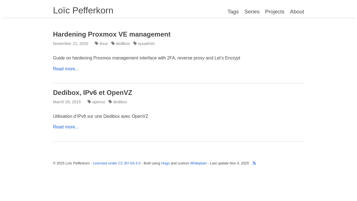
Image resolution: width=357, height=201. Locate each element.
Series (251, 12)
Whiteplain (198, 163)
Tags (233, 12)
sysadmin (144, 43)
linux (102, 43)
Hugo (165, 163)
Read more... (66, 68)
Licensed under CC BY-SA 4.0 (117, 163)
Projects (274, 12)
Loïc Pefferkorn (83, 10)
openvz (97, 102)
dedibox (121, 43)
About (297, 12)
